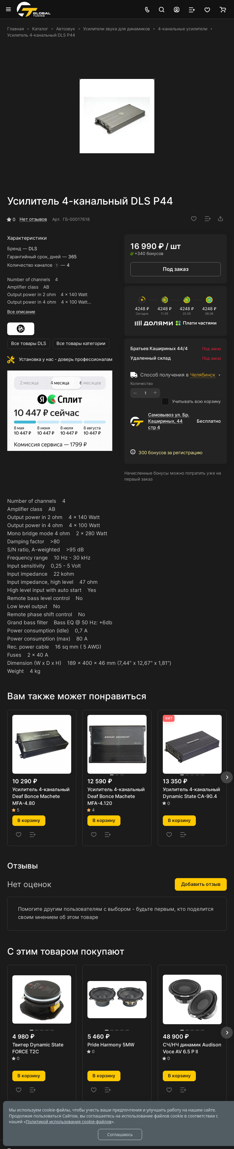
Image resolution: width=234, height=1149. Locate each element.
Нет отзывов (33, 219)
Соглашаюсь (120, 1134)
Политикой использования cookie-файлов (68, 1121)
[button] (227, 777)
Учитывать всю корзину (191, 401)
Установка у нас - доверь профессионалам (65, 359)
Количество (141, 383)
